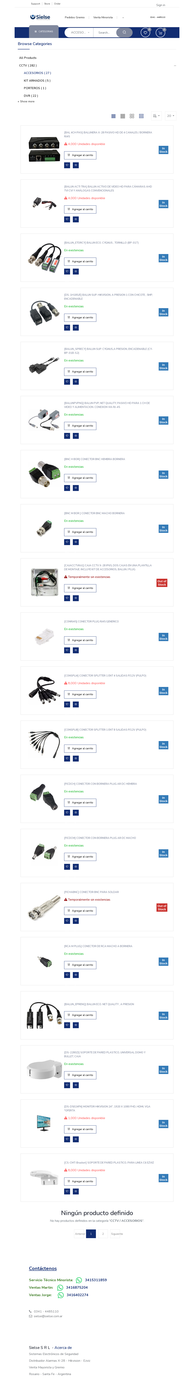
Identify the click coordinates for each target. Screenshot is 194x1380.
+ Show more (26, 101)
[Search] (124, 32)
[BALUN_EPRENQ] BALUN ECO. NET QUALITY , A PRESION (99, 1004)
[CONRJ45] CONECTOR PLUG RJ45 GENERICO (91, 621)
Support (35, 3)
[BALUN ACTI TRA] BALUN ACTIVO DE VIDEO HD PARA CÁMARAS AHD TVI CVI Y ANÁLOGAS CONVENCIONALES (108, 188)
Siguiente (115, 1234)
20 (169, 116)
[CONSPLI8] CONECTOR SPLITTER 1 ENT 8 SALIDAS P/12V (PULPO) (104, 730)
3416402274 (77, 1295)
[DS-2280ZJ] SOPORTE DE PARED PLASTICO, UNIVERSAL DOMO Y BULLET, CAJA (104, 1054)
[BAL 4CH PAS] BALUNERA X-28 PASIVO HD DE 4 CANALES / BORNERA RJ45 (107, 134)
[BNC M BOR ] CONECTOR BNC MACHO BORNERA (94, 513)
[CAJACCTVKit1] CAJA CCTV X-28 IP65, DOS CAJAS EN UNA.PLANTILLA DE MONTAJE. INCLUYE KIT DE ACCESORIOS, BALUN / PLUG (107, 567)
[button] (123, 17)
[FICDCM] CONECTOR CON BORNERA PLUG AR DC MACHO (100, 838)
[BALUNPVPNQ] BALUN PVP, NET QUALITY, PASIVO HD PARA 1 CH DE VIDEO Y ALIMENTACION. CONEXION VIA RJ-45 (106, 405)
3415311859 (96, 1280)
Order (57, 3)
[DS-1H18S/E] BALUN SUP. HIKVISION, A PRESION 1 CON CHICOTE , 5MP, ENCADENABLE (108, 297)
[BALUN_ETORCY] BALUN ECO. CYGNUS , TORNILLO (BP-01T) (101, 243)
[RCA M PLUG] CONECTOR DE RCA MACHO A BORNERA (98, 946)
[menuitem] (77, 17)
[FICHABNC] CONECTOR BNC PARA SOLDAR (91, 892)
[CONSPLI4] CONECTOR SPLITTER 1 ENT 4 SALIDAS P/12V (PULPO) (104, 676)
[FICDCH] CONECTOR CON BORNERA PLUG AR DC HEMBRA (100, 784)
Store (47, 3)
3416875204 (77, 1287)
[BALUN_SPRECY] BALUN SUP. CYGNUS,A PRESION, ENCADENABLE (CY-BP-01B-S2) (108, 351)
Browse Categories (35, 43)
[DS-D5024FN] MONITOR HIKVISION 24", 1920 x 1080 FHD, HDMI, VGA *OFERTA (107, 1108)
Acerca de (63, 1347)
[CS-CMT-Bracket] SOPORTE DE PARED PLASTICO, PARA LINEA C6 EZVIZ (108, 1163)
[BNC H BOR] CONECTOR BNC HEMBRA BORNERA (94, 459)
